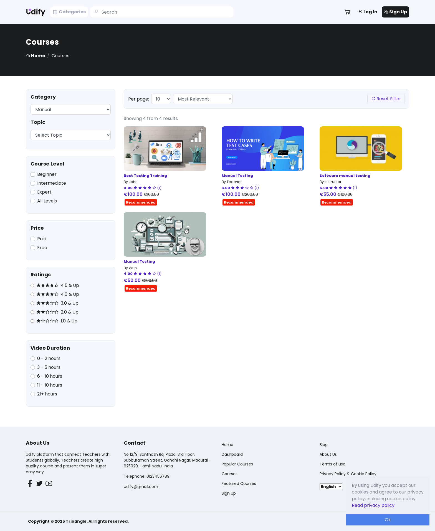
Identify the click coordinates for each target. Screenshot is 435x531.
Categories (69, 12)
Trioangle (76, 521)
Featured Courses (239, 483)
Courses (229, 474)
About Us (328, 454)
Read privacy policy (373, 505)
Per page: (138, 99)
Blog (324, 444)
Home (35, 55)
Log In (367, 12)
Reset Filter (386, 99)
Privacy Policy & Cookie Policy (348, 474)
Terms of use (332, 464)
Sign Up (395, 12)
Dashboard (232, 454)
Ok (388, 520)
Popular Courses (237, 464)
